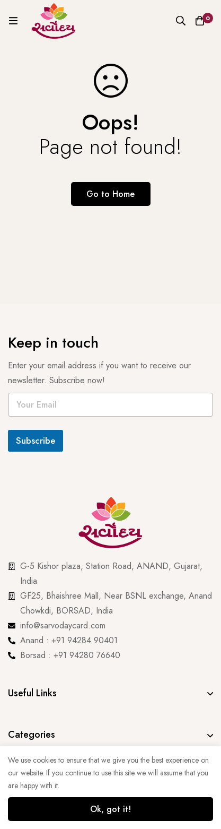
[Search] (180, 20)
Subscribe (35, 440)
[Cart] (199, 20)
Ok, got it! (110, 809)
